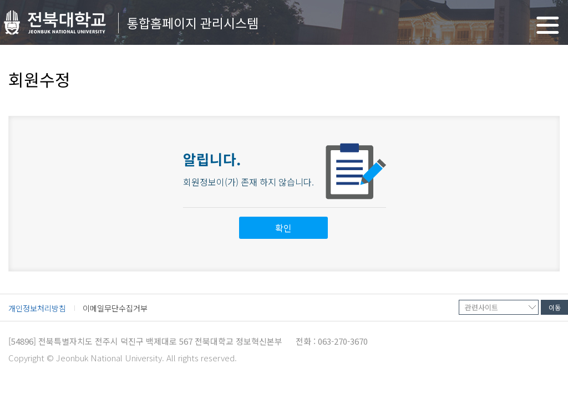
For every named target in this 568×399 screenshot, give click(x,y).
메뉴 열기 (548, 25)
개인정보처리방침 (37, 308)
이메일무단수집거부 (115, 308)
